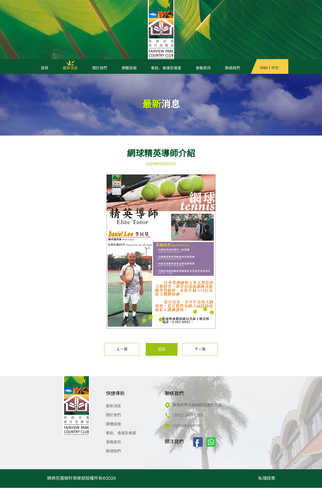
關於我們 (113, 415)
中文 (275, 68)
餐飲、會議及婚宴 (121, 433)
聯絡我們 (113, 451)
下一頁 (200, 350)
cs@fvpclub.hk (187, 426)
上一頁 (122, 350)
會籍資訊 (113, 442)
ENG (264, 68)
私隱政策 (266, 478)
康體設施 (113, 424)
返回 (161, 350)
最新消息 (113, 406)
